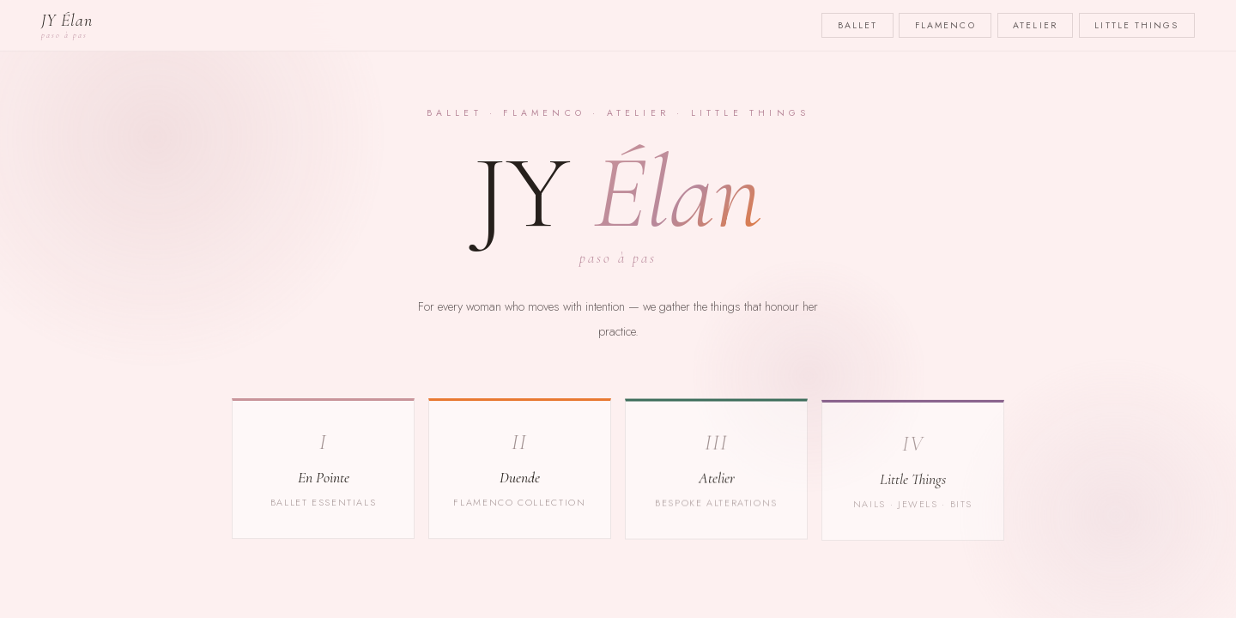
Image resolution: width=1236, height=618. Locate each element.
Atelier (1035, 25)
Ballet (857, 25)
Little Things (1136, 25)
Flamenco (945, 25)
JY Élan (67, 25)
